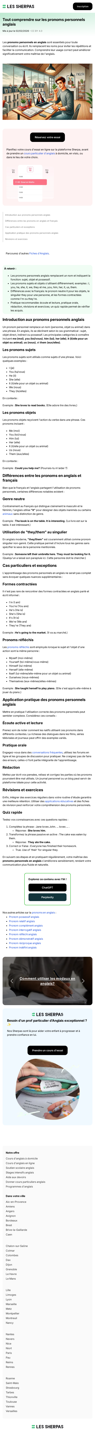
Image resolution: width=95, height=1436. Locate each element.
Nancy (10, 1322)
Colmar (10, 1250)
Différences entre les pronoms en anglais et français (31, 221)
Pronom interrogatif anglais (25, 930)
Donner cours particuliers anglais (25, 1181)
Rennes (10, 1367)
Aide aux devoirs (16, 1177)
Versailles (11, 1411)
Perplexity (47, 897)
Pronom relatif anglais (22, 921)
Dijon (9, 1264)
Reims (9, 1362)
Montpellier (12, 1313)
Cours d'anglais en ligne (20, 1163)
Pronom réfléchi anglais (23, 934)
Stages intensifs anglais (20, 1172)
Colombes (12, 1255)
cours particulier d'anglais (39, 153)
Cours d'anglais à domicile (22, 1158)
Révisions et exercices (16, 239)
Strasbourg (12, 1387)
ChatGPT (47, 887)
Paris (9, 1352)
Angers (10, 1211)
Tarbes (10, 1392)
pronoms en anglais (43, 912)
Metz (9, 1308)
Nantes (10, 1334)
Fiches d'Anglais (39, 253)
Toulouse (11, 1401)
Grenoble (11, 1269)
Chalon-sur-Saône (17, 1246)
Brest (9, 1225)
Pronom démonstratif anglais (26, 938)
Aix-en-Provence (16, 1201)
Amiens (10, 1206)
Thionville (11, 1397)
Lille (8, 1290)
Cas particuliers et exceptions (20, 227)
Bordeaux (11, 1220)
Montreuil (11, 1318)
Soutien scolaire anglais (20, 1167)
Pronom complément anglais (26, 925)
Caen (9, 1234)
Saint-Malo (12, 1383)
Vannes (10, 1406)
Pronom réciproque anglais (25, 943)
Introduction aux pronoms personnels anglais (27, 215)
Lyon (9, 1299)
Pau (8, 1357)
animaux (8, 513)
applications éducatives (59, 801)
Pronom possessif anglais (24, 916)
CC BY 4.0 (36, 30)
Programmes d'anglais (19, 1186)
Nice (8, 1343)
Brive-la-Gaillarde (16, 1229)
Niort (9, 1348)
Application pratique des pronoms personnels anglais (31, 233)
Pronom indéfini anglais (23, 947)
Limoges (11, 1294)
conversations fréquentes (47, 752)
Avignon (11, 1215)
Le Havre (11, 1274)
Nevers (10, 1338)
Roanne (10, 1378)
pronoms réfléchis (18, 647)
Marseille (11, 1304)
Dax (8, 1260)
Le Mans (11, 1278)
